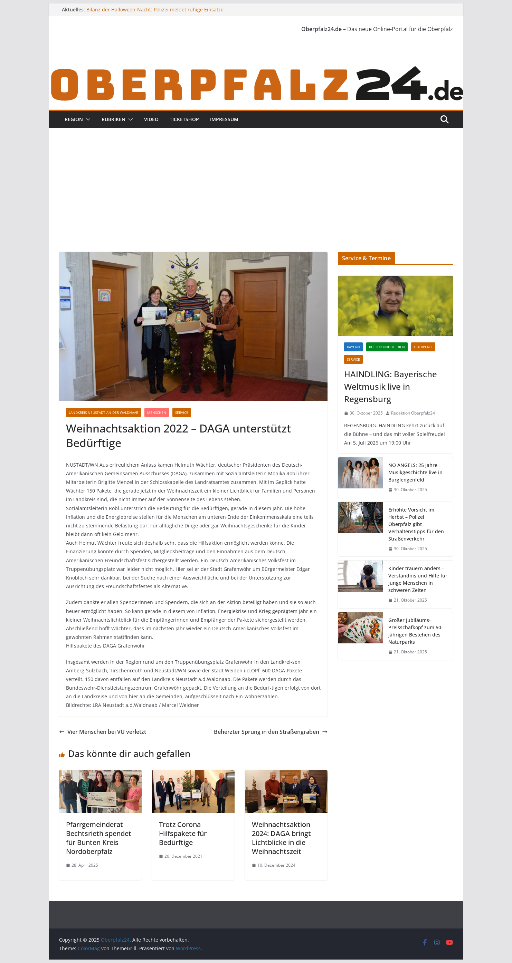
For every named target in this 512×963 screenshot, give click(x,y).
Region (74, 119)
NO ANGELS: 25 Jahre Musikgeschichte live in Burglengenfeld (415, 472)
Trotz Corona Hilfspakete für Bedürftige (183, 833)
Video (151, 119)
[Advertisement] (256, 200)
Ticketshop (184, 119)
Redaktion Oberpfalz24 (413, 413)
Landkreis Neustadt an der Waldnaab (103, 412)
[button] (87, 119)
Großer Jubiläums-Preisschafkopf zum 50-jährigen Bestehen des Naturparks (415, 631)
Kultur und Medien (387, 346)
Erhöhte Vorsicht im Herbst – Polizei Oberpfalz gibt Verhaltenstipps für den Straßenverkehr (416, 524)
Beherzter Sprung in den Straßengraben (271, 732)
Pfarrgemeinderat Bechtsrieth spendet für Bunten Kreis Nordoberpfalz (98, 838)
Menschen (156, 412)
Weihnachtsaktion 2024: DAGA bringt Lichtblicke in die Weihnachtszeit (281, 838)
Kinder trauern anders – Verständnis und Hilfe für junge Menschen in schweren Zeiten (417, 579)
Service (181, 412)
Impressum (224, 119)
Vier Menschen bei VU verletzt (102, 732)
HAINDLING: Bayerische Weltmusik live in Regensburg (390, 386)
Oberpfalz (423, 346)
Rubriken (113, 119)
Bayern (353, 346)
